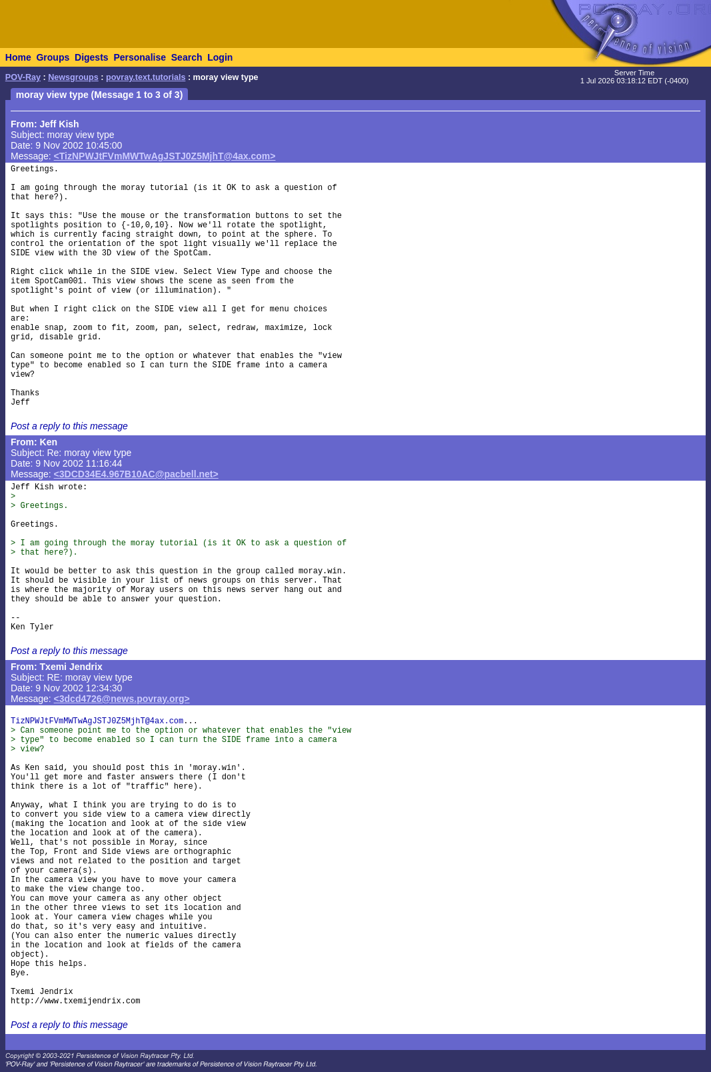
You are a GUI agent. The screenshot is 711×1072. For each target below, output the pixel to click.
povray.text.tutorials (145, 77)
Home (18, 57)
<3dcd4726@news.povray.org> (122, 698)
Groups (52, 57)
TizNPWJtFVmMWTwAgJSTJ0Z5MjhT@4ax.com (97, 721)
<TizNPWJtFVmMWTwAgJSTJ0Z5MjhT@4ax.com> (165, 156)
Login (220, 57)
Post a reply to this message (69, 426)
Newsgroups (73, 77)
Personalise (139, 57)
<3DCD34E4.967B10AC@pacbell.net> (136, 474)
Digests (92, 57)
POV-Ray (23, 77)
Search (187, 57)
